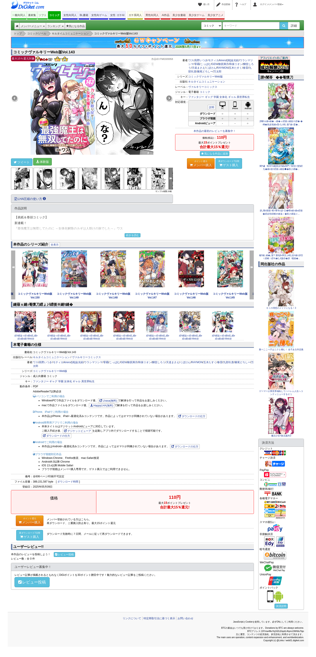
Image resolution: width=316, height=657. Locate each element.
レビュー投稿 (64, 554)
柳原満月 (223, 64)
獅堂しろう (158, 362)
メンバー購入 (201, 163)
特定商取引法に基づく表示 (159, 618)
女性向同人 (70, 15)
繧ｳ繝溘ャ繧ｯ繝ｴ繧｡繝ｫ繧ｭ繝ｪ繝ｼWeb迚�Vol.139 (91, 338)
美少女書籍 (179, 15)
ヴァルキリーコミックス (202, 86)
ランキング (55, 26)
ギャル (232, 97)
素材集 (32, 15)
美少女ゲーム (197, 15)
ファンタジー (196, 97)
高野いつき (201, 60)
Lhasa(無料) (108, 400)
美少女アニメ (215, 15)
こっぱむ (205, 64)
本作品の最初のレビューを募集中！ (215, 131)
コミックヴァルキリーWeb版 (205, 76)
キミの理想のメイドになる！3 (281, 308)
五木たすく (235, 67)
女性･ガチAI (117, 15)
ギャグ (209, 97)
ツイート (22, 162)
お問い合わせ (185, 618)
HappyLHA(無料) (101, 405)
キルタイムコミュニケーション (206, 81)
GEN (214, 64)
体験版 (42, 161)
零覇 (197, 64)
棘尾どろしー (205, 71)
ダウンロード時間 (67, 481)
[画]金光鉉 (233, 60)
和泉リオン (235, 64)
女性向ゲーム (99, 15)
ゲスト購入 (228, 163)
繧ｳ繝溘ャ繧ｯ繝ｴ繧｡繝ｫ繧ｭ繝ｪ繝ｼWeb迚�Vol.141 (157, 338)
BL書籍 (84, 15)
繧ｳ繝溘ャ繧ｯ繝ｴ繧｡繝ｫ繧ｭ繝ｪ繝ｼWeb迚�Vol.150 (223, 338)
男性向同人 (152, 15)
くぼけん (211, 67)
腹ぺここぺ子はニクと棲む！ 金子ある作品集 (281, 349)
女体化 (223, 97)
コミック (54, 15)
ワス (191, 60)
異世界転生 (243, 97)
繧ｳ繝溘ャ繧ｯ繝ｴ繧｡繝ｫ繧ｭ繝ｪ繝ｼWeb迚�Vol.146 (124, 338)
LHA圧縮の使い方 (30, 199)
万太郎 (217, 71)
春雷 (245, 67)
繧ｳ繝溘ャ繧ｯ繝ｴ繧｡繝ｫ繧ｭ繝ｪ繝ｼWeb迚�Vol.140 (58, 338)
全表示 (55, 244)
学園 (216, 97)
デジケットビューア (77, 431)
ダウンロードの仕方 (191, 416)
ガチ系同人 (135, 15)
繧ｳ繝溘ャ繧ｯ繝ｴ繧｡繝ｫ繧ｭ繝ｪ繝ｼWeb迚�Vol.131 (190, 338)
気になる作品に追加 (214, 153)
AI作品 (165, 15)
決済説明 (281, 606)
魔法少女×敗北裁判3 (281, 435)
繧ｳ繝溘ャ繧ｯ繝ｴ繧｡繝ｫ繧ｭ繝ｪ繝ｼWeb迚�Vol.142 (26, 338)
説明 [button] (211, 107)
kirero (222, 60)
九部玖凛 (228, 362)
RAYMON (222, 67)
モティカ (213, 60)
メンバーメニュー (33, 26)
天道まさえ (198, 67)
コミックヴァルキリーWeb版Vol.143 (44, 52)
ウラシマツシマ (93, 362)
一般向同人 (18, 15)
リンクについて (132, 618)
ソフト (43, 15)
